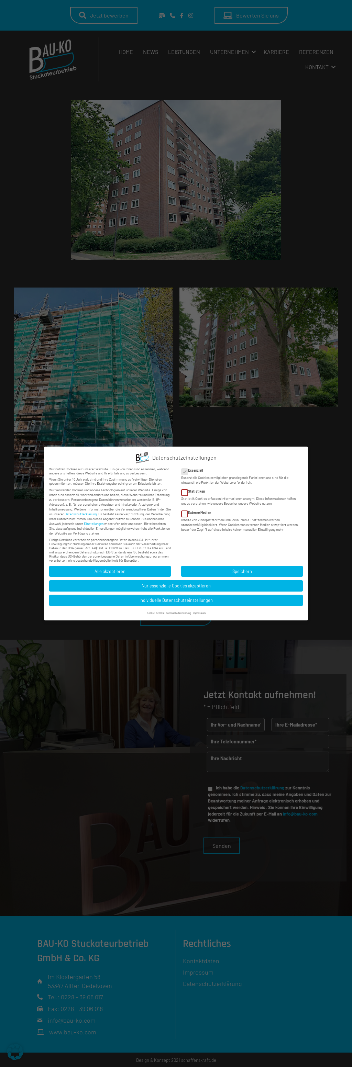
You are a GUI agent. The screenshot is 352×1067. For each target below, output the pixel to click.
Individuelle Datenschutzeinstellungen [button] (176, 599)
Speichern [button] (242, 570)
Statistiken (195, 490)
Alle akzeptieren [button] (110, 570)
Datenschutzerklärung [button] (178, 612)
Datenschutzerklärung (81, 513)
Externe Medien (198, 512)
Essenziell (194, 470)
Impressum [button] (199, 612)
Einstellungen (93, 523)
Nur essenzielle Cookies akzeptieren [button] (176, 585)
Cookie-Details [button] (155, 612)
